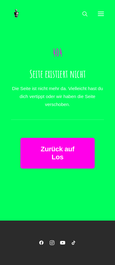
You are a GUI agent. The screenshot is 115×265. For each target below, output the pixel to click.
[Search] (82, 14)
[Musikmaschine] (16, 13)
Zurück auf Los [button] (58, 153)
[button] (101, 13)
